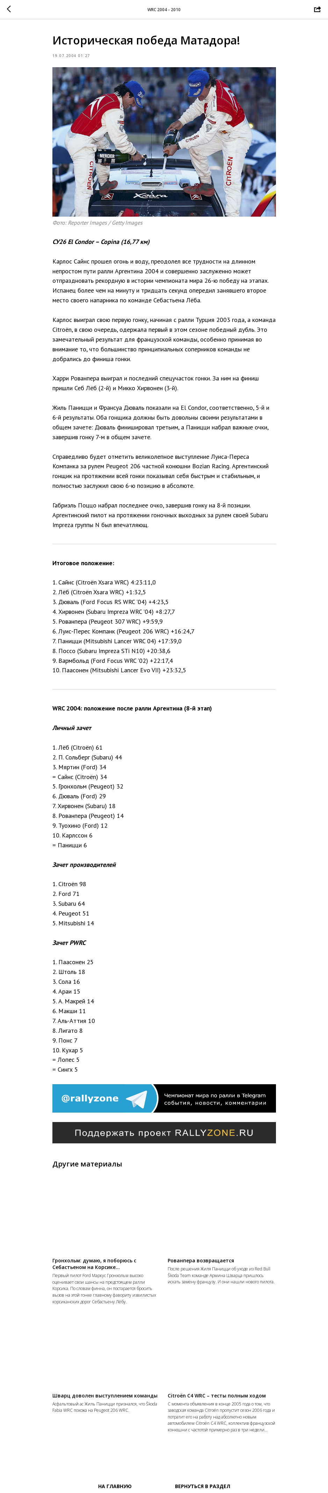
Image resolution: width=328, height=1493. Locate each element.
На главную (115, 1486)
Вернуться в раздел (202, 1486)
